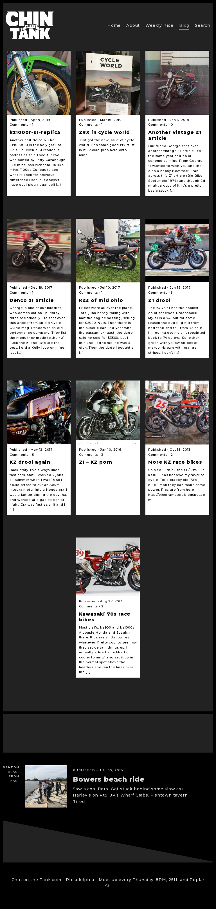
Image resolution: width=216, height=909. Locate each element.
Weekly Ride (159, 25)
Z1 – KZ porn (95, 462)
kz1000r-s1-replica (35, 132)
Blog (184, 25)
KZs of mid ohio (101, 300)
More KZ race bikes (175, 462)
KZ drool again (30, 462)
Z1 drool (159, 300)
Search (202, 25)
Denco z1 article (32, 300)
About (133, 25)
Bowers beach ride (109, 779)
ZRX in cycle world (104, 132)
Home (114, 25)
